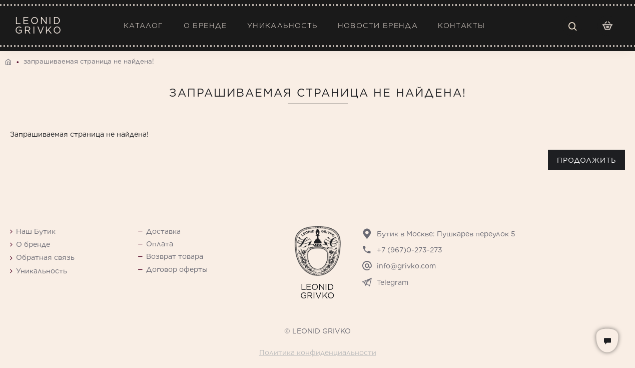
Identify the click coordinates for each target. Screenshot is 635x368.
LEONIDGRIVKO (39, 25)
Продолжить (586, 160)
